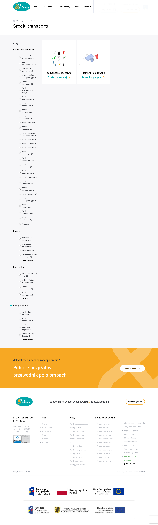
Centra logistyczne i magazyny (29, 255)
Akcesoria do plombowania (28, 57)
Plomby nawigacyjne (27, 152)
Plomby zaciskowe (27, 205)
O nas (76, 6)
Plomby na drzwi (29, 139)
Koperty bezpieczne (27, 82)
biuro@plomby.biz (130, 3)
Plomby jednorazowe (28, 104)
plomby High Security (26, 313)
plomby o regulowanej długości (26, 327)
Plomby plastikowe (27, 165)
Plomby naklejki (29, 143)
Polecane (26, 224)
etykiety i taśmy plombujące (28, 281)
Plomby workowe (29, 194)
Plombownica (129, 450)
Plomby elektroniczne (28, 294)
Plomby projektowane (28, 172)
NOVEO (142, 472)
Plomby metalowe (76, 450)
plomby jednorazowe (28, 319)
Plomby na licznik (29, 147)
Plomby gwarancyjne (28, 98)
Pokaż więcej (28, 260)
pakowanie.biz (129, 468)
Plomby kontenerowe (28, 111)
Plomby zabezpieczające (29, 199)
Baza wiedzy (64, 6)
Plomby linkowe (28, 122)
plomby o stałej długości (28, 335)
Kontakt (87, 6)
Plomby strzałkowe (27, 182)
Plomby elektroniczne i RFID (27, 90)
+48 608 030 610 (23, 433)
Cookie (45, 447)
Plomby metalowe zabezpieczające (29, 134)
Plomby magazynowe (28, 128)
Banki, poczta (28, 250)
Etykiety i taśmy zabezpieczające (29, 76)
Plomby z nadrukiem (27, 218)
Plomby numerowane (28, 159)
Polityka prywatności (132, 457)
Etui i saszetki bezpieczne (27, 70)
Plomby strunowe (29, 177)
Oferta (36, 6)
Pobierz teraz (132, 368)
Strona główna (21, 21)
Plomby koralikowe (27, 117)
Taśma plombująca (131, 453)
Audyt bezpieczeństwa (29, 63)
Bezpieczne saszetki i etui (29, 274)
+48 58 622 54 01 (22, 431)
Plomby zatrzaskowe (28, 212)
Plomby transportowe (28, 189)
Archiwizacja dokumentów (28, 245)
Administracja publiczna (27, 238)
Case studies (49, 6)
